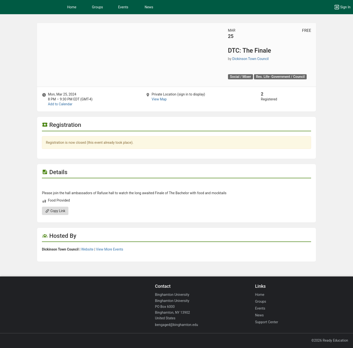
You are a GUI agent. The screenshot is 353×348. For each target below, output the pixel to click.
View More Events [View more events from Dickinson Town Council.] (109, 249)
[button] (342, 7)
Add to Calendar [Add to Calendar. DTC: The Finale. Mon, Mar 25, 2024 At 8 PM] (60, 104)
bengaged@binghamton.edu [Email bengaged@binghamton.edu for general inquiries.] (176, 325)
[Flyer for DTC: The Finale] (176, 186)
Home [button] (71, 7)
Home (260, 295)
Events (123, 7)
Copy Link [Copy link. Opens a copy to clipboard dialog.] (55, 211)
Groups (97, 7)
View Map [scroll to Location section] (158, 99)
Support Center (266, 322)
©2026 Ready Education (329, 340)
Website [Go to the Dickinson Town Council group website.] (87, 249)
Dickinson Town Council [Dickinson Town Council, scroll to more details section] (250, 59)
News (149, 7)
